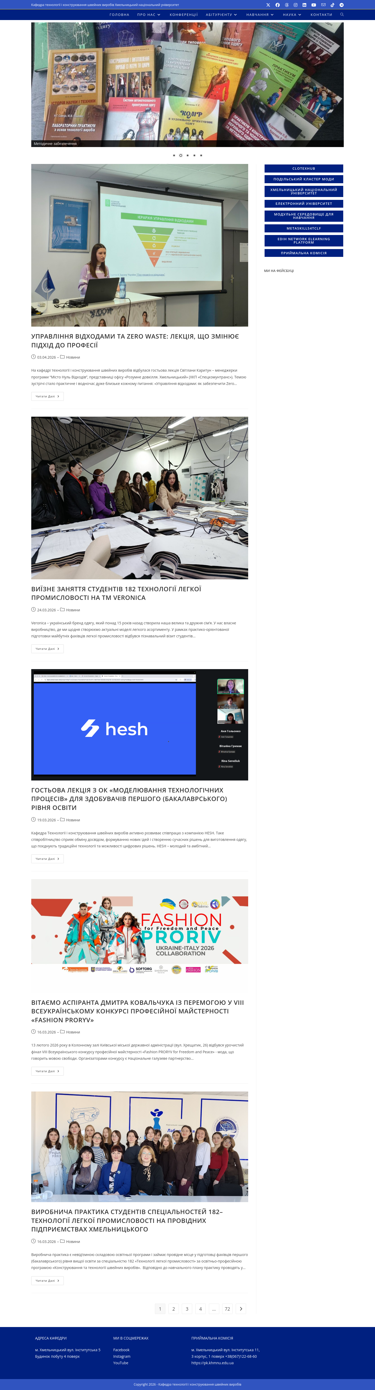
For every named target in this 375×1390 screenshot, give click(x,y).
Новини (73, 357)
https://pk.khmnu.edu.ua (212, 1362)
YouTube (120, 1362)
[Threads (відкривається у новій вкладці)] (286, 5)
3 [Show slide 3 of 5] (187, 156)
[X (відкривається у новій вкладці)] (268, 5)
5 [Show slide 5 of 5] (201, 156)
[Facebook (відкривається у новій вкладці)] (277, 5)
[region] (187, 93)
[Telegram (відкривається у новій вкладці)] (340, 5)
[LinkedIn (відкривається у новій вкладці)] (304, 5)
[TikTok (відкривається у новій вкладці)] (332, 5)
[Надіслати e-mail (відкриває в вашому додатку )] (323, 5)
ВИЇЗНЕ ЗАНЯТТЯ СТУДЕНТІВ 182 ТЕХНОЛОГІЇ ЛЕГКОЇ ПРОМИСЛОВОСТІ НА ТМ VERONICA (116, 593)
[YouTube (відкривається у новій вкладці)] (314, 5)
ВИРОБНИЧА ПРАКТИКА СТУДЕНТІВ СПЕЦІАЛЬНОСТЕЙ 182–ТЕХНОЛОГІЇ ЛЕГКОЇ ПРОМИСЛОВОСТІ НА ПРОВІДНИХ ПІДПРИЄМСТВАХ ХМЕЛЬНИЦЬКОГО (127, 1220)
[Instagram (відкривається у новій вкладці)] (295, 5)
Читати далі (50, 397)
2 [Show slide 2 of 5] (181, 156)
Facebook (121, 1349)
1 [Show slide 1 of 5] (174, 156)
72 (227, 1309)
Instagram (121, 1356)
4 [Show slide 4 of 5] (194, 156)
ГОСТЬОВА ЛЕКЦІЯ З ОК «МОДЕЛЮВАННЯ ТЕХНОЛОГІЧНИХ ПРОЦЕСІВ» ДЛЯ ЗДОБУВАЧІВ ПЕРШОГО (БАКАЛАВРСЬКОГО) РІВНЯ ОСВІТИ (129, 799)
